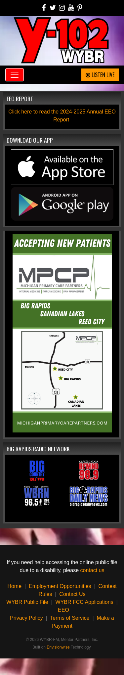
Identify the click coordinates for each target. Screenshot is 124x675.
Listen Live (100, 75)
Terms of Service (69, 618)
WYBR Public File (27, 602)
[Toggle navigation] (14, 74)
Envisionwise (58, 647)
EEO (63, 610)
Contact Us (72, 594)
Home (14, 586)
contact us (92, 570)
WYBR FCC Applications (84, 602)
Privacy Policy (26, 618)
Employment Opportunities (60, 586)
